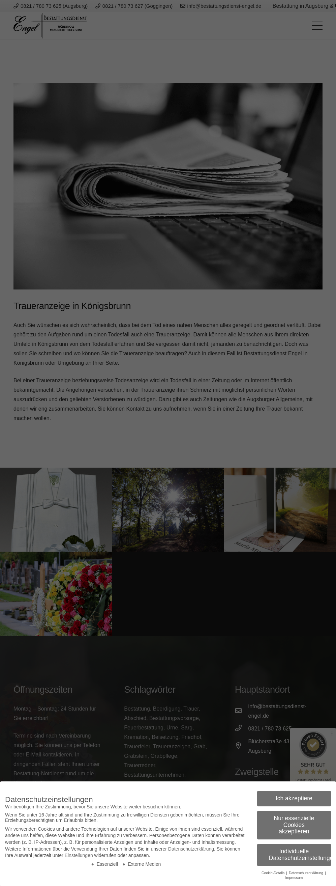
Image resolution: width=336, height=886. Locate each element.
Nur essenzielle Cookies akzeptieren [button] (294, 825)
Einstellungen (79, 855)
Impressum (294, 878)
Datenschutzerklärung (191, 849)
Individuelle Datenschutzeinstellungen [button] (300, 854)
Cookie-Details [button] (273, 873)
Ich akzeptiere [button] (294, 798)
